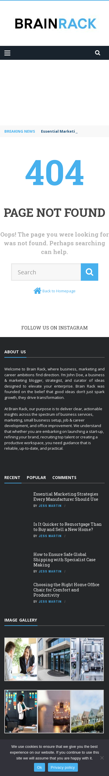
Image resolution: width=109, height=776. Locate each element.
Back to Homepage (59, 291)
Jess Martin (50, 506)
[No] (102, 758)
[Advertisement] (54, 93)
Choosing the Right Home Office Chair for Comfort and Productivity (66, 590)
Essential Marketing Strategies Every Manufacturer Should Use (65, 496)
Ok (39, 767)
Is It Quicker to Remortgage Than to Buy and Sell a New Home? (67, 526)
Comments (64, 477)
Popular (36, 477)
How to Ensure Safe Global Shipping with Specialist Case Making (64, 560)
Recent (12, 477)
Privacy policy (63, 767)
